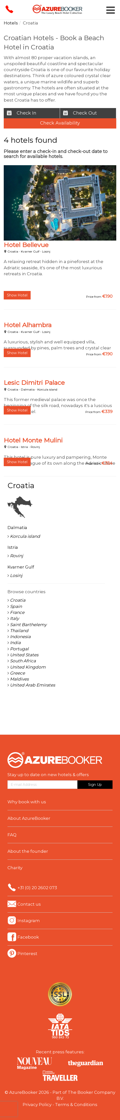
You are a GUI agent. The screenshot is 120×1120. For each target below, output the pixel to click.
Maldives (19, 679)
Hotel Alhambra (28, 325)
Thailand (19, 630)
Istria (24, 447)
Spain (16, 606)
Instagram (28, 920)
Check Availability (60, 123)
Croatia (12, 251)
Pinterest (27, 953)
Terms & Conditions (76, 1104)
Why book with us (26, 801)
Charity (14, 867)
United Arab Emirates (32, 685)
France (17, 612)
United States (24, 654)
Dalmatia (28, 389)
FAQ (11, 834)
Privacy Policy (37, 1104)
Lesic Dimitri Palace (34, 382)
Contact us (29, 904)
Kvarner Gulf (30, 251)
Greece (17, 673)
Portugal (19, 648)
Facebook (28, 937)
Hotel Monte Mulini (33, 440)
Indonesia (20, 636)
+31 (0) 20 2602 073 (37, 887)
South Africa (23, 660)
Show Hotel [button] (17, 295)
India (15, 642)
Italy (14, 618)
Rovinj (35, 447)
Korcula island (47, 389)
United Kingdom (28, 667)
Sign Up (95, 784)
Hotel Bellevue (26, 245)
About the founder (27, 851)
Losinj (46, 251)
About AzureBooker (28, 818)
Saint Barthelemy (28, 624)
